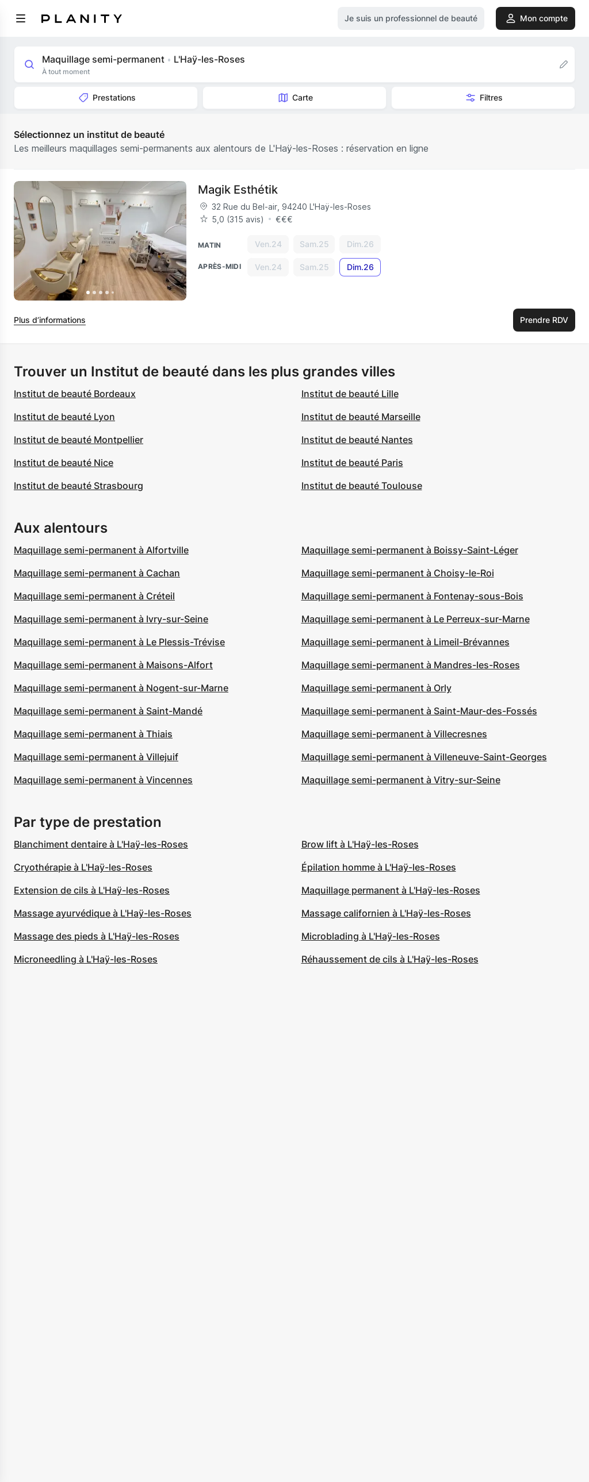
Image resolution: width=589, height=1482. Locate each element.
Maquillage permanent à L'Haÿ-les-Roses (390, 890)
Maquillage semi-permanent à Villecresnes (394, 734)
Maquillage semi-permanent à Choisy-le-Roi (397, 573)
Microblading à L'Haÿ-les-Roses (370, 936)
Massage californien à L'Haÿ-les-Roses (386, 913)
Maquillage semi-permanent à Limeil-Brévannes (405, 642)
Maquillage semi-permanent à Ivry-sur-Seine (111, 619)
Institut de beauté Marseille (360, 416)
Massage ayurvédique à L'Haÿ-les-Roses (103, 913)
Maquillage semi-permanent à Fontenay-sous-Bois (412, 596)
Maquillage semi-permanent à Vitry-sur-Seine (400, 780)
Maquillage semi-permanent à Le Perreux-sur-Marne (415, 619)
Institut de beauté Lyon (64, 416)
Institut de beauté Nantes (357, 439)
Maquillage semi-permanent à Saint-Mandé (108, 711)
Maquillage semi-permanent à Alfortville (101, 550)
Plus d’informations (50, 320)
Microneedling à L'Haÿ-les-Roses (86, 959)
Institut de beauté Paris (352, 462)
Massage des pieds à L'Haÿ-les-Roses (96, 936)
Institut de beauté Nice (63, 462)
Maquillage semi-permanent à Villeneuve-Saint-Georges (424, 757)
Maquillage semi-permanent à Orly (376, 688)
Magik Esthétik (238, 190)
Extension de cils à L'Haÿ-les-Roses (92, 890)
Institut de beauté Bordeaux (75, 393)
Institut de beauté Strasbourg (78, 485)
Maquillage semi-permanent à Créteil (94, 596)
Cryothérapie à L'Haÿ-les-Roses (83, 867)
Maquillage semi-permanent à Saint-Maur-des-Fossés (419, 711)
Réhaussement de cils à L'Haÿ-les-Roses (390, 959)
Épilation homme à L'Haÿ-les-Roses (378, 867)
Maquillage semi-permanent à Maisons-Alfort (113, 665)
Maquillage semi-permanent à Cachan (97, 573)
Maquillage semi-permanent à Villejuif (96, 757)
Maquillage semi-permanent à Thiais (93, 734)
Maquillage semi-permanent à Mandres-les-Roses (410, 665)
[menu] (21, 18)
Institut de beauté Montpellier (78, 439)
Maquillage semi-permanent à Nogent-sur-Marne (121, 688)
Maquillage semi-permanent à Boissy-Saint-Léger (409, 550)
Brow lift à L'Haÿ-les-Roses (360, 844)
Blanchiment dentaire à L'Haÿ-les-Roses (101, 844)
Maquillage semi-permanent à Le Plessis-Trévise (119, 642)
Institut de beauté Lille (350, 393)
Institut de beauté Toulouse (361, 485)
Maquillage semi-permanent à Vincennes (103, 780)
